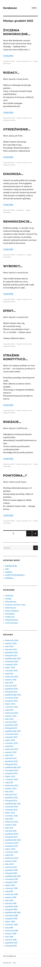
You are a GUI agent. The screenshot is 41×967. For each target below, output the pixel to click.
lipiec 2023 (10, 740)
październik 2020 (13, 840)
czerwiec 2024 (11, 707)
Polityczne (20, 210)
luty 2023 (9, 755)
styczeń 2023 (11, 758)
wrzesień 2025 (11, 661)
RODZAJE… (12, 422)
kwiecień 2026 (11, 640)
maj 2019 (9, 891)
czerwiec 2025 (11, 671)
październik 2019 (12, 876)
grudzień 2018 (11, 906)
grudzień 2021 (11, 797)
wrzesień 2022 (11, 770)
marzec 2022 (11, 788)
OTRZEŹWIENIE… (17, 129)
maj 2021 (9, 819)
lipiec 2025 (10, 667)
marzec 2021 (10, 825)
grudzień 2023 (11, 725)
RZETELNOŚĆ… (11, 566)
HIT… (7, 569)
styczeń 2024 (11, 722)
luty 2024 (9, 719)
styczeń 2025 (11, 686)
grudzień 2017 (11, 943)
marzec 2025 (10, 680)
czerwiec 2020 (11, 852)
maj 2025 (9, 674)
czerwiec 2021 (11, 816)
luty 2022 (9, 791)
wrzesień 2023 (11, 734)
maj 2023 (9, 746)
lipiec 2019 (10, 885)
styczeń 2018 (11, 940)
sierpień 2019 (11, 882)
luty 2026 (9, 646)
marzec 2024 (11, 716)
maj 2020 (9, 855)
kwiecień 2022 (11, 785)
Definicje (9, 596)
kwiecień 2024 (11, 713)
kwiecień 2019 (11, 894)
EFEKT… (9, 311)
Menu (34, 8)
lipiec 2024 (10, 704)
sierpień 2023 (11, 737)
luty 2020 (9, 864)
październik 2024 (13, 695)
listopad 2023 (11, 728)
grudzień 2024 (11, 689)
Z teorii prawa (11, 623)
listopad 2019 (11, 873)
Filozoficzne (10, 602)
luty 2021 (9, 828)
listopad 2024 (11, 692)
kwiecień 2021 (11, 822)
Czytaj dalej (8, 56)
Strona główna (9, 956)
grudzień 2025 (11, 652)
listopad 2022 (11, 764)
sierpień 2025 (11, 664)
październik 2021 (12, 804)
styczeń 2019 (10, 903)
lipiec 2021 (10, 813)
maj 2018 (9, 928)
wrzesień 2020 (11, 843)
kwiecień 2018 (11, 931)
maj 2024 (9, 710)
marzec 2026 (11, 643)
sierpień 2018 (11, 918)
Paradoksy (10, 614)
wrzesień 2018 (11, 915)
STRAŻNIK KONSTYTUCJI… (15, 357)
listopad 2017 (11, 946)
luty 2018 (9, 937)
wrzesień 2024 (11, 698)
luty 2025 (9, 683)
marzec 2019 (10, 897)
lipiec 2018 (10, 921)
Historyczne (21, 255)
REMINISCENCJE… (17, 221)
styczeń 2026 (11, 649)
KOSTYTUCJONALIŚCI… (15, 575)
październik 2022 (13, 767)
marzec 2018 (10, 934)
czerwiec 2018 (11, 924)
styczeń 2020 (11, 867)
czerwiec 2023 (11, 743)
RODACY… (11, 72)
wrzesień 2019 (11, 879)
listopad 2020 (11, 837)
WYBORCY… (13, 266)
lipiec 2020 (10, 849)
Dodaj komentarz (9, 120)
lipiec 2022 (10, 776)
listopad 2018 (11, 909)
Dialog (8, 599)
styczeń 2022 (11, 794)
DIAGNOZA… (13, 174)
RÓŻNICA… (10, 578)
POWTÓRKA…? (15, 475)
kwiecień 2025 (11, 677)
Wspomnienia (11, 620)
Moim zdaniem (12, 611)
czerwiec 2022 (11, 779)
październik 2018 (13, 912)
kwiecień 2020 (11, 858)
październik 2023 (13, 731)
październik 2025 (13, 658)
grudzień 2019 (11, 870)
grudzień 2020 (11, 834)
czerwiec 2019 (11, 888)
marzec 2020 (11, 861)
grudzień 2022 (11, 761)
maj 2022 (9, 782)
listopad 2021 (11, 801)
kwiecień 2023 (11, 749)
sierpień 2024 (11, 701)
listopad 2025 (11, 655)
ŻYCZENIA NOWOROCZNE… (16, 32)
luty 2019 (9, 900)
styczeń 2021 (10, 831)
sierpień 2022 (11, 773)
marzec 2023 (10, 752)
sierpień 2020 (11, 846)
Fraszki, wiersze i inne (23, 61)
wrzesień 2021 (11, 807)
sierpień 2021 (11, 810)
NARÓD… (9, 572)
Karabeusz (10, 8)
